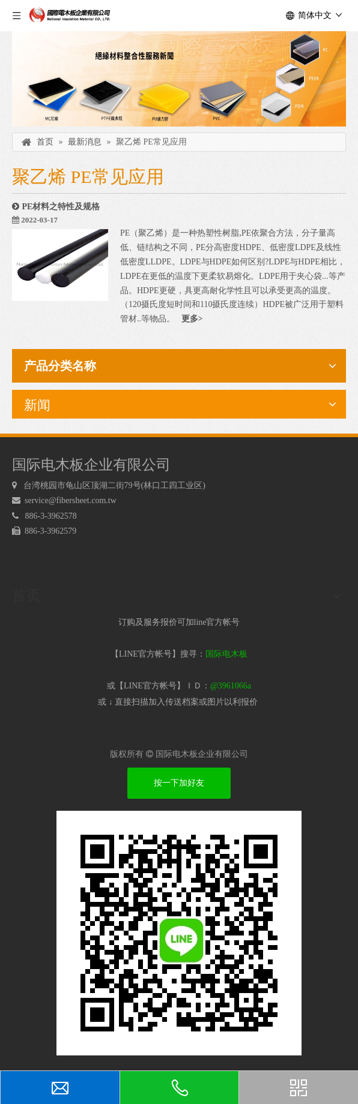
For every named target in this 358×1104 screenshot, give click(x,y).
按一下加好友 (179, 782)
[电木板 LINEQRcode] (179, 933)
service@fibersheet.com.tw (71, 500)
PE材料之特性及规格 (61, 206)
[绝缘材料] (179, 79)
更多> (192, 318)
